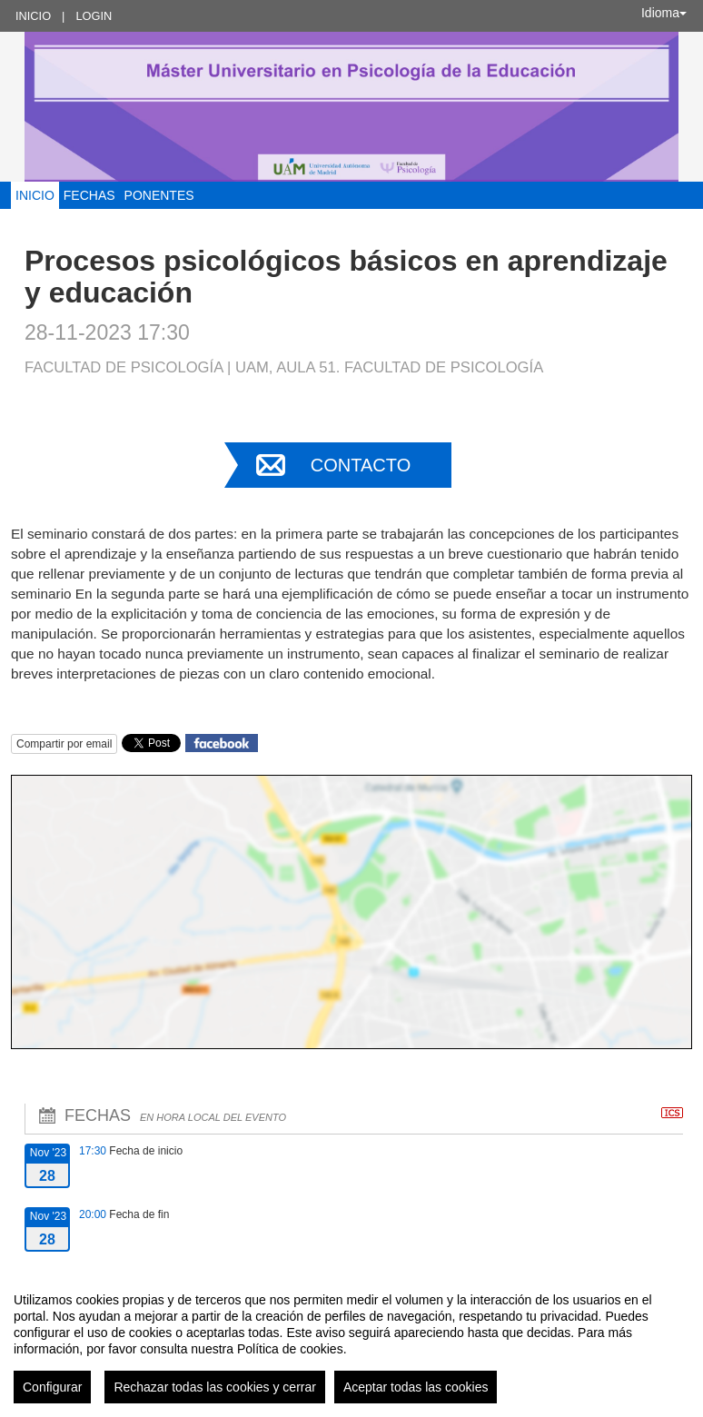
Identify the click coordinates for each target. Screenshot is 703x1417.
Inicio (33, 16)
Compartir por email (64, 744)
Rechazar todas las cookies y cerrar (215, 1387)
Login (93, 16)
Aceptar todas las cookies (416, 1387)
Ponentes (159, 195)
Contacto (361, 465)
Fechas (89, 195)
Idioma (664, 12)
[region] (351, 1340)
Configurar (52, 1387)
